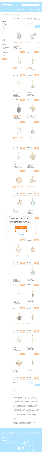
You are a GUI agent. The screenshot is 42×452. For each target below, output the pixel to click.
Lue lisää (10, 224)
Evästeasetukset (21, 234)
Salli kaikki (21, 227)
